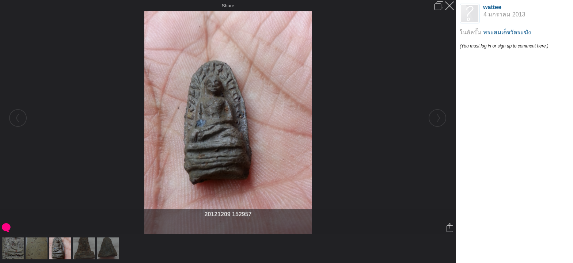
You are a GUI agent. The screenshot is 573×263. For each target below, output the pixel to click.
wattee (492, 7)
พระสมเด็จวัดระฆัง (507, 32)
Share (228, 5)
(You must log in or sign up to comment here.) (504, 46)
